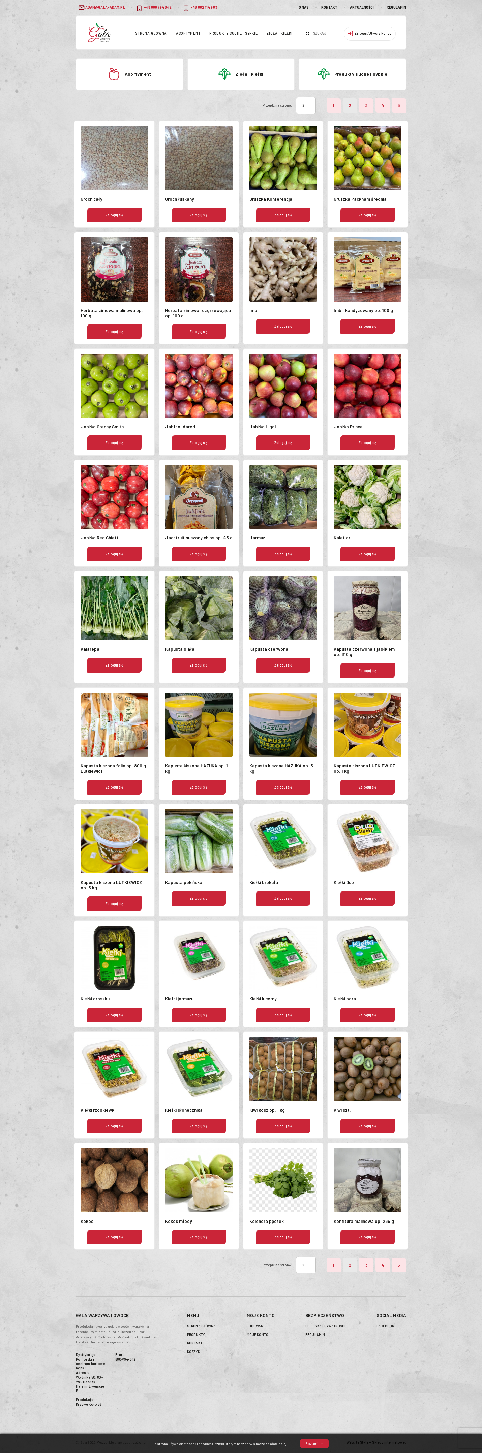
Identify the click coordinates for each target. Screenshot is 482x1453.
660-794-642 (125, 1359)
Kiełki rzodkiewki (98, 1110)
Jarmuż (257, 537)
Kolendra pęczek (266, 1221)
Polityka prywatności (325, 1326)
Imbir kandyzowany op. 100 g (363, 310)
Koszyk (193, 1352)
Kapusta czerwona (268, 649)
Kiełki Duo (344, 882)
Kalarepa (90, 649)
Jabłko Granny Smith (102, 426)
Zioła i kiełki (279, 33)
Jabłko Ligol (262, 426)
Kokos (87, 1221)
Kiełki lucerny (263, 998)
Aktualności (362, 7)
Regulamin (396, 7)
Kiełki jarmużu (179, 998)
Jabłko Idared (180, 426)
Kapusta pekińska (183, 882)
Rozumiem (314, 1443)
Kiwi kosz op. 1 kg (267, 1110)
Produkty (196, 1335)
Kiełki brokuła (263, 882)
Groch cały (91, 199)
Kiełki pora (345, 998)
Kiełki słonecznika (184, 1110)
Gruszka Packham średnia (360, 199)
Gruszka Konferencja (270, 199)
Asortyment (188, 33)
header (99, 32)
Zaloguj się (114, 215)
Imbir (254, 310)
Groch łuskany (179, 199)
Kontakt (329, 7)
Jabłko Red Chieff (100, 537)
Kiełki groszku (95, 998)
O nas (304, 7)
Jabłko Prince (348, 426)
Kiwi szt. (342, 1110)
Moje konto (257, 1335)
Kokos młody (178, 1221)
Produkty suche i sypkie (233, 33)
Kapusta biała (179, 649)
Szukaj (307, 33)
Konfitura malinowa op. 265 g (364, 1221)
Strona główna (151, 33)
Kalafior (342, 537)
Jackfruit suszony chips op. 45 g (199, 537)
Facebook (385, 1326)
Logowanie (257, 1326)
